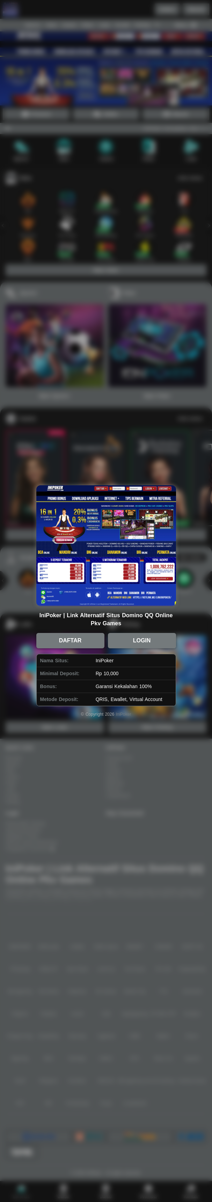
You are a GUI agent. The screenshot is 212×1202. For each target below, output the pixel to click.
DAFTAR (70, 640)
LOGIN (142, 640)
